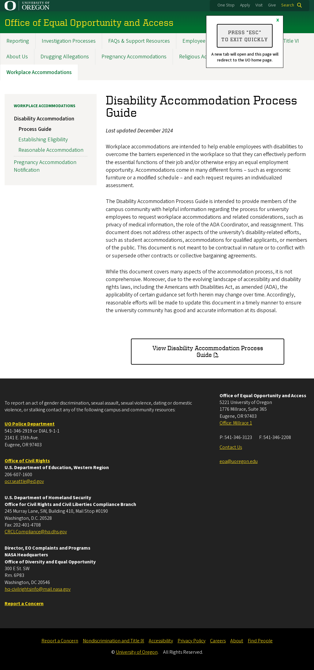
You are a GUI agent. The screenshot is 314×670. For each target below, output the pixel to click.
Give (272, 5)
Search (287, 5)
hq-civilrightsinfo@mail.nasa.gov (38, 589)
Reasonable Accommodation (50, 150)
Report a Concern (59, 640)
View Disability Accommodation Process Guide (207, 351)
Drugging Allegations (64, 57)
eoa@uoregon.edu (239, 461)
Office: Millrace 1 (236, 423)
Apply (245, 5)
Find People (260, 640)
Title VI (291, 41)
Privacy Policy (191, 640)
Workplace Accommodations (39, 72)
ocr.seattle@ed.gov (24, 481)
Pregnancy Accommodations (134, 57)
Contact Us (231, 447)
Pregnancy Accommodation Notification (45, 166)
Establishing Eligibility (43, 139)
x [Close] (277, 20)
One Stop (226, 5)
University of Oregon (137, 652)
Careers (218, 640)
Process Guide (34, 129)
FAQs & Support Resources (139, 41)
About (236, 640)
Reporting (17, 41)
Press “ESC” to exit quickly (244, 35)
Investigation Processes (69, 41)
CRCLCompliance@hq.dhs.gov (36, 531)
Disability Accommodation (44, 119)
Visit (258, 5)
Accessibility (161, 640)
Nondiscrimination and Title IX (113, 640)
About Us (17, 57)
